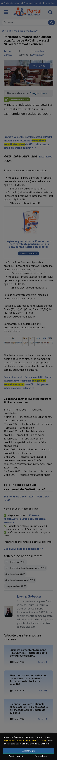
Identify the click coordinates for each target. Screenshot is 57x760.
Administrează (16, 756)
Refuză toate (41, 756)
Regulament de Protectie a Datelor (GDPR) (24, 740)
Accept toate (28, 750)
